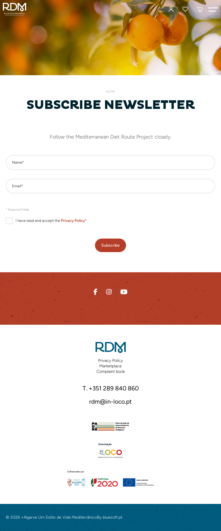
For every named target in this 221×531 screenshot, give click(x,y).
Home (110, 91)
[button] (213, 9)
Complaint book (110, 371)
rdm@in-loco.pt (110, 401)
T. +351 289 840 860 (111, 388)
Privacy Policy (110, 360)
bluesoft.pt (112, 517)
